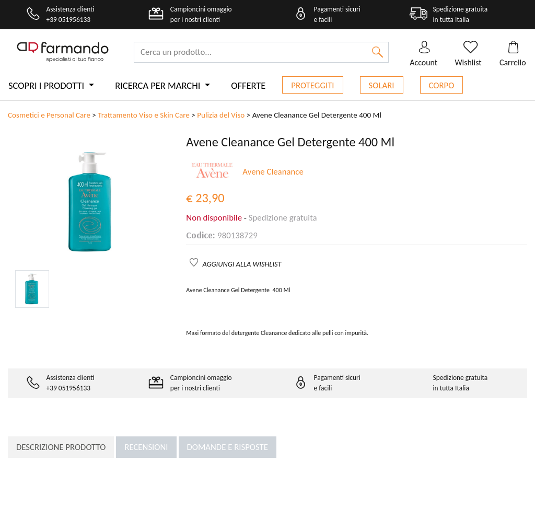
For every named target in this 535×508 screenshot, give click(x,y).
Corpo (442, 85)
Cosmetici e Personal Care (49, 115)
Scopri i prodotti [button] (47, 85)
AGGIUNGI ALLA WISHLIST (242, 264)
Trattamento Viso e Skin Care (144, 115)
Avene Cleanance (272, 171)
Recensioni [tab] (146, 447)
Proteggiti (312, 85)
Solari (381, 85)
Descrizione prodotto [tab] (61, 447)
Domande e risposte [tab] (227, 447)
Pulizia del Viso (221, 115)
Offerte (248, 85)
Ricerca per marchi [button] (158, 85)
